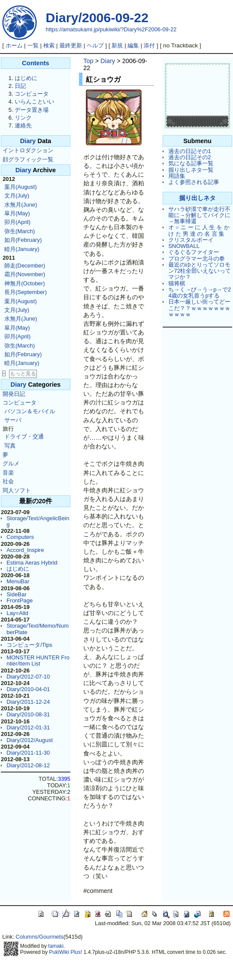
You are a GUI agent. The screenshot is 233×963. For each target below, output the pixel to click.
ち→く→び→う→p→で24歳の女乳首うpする (199, 292)
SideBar (16, 594)
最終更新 (70, 45)
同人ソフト (17, 490)
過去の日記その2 (189, 157)
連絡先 (23, 125)
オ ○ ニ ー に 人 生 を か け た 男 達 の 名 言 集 (199, 230)
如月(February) (23, 240)
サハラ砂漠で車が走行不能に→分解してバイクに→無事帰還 (199, 215)
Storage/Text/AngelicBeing (38, 521)
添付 (149, 45)
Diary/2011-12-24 (28, 702)
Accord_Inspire (25, 550)
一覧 (33, 45)
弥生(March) (19, 231)
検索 (49, 45)
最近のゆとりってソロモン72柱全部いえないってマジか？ (199, 271)
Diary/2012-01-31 (28, 727)
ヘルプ (95, 45)
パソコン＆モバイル (29, 411)
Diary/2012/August (30, 740)
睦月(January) (21, 249)
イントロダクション (28, 150)
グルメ (11, 463)
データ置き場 (32, 110)
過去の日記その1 (189, 151)
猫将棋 (176, 283)
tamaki (55, 946)
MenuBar (18, 581)
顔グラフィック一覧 (28, 159)
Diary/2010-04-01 (28, 689)
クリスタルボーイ (190, 240)
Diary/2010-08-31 (28, 714)
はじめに (26, 78)
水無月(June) (20, 204)
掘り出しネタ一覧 (190, 170)
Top (88, 60)
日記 (20, 86)
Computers (20, 537)
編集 (133, 45)
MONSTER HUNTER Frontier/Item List (38, 660)
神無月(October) (24, 283)
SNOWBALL (184, 246)
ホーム (14, 45)
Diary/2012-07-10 (28, 676)
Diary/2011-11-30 (28, 752)
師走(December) (24, 265)
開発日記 (14, 394)
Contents (35, 63)
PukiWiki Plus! (65, 952)
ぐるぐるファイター (193, 252)
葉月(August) (20, 187)
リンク (23, 117)
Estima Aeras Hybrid (32, 562)
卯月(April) (17, 222)
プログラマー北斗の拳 (196, 258)
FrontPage (20, 600)
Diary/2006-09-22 (97, 17)
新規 (117, 45)
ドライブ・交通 (24, 436)
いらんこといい (34, 101)
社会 (8, 481)
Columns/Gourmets (39, 936)
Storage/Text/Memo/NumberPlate (38, 628)
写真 (10, 445)
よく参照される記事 (193, 182)
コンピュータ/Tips (30, 645)
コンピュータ (32, 93)
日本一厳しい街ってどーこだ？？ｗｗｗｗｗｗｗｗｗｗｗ (199, 308)
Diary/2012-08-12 (28, 765)
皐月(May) (17, 213)
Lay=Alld (17, 613)
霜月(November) (24, 274)
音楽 (8, 472)
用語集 (176, 176)
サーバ (12, 420)
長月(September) (25, 292)
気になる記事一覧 (190, 163)
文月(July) (17, 195)
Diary (28, 140)
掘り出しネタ (197, 197)
